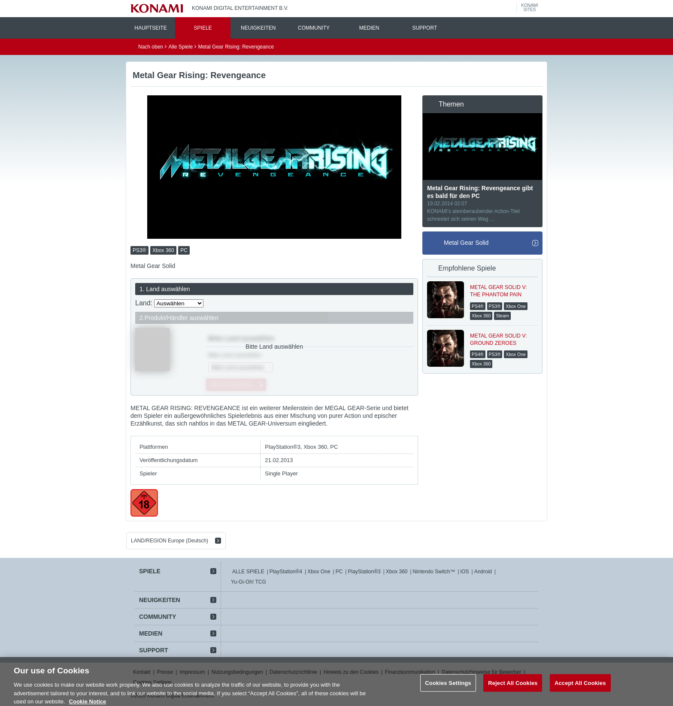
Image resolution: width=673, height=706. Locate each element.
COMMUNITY (314, 28)
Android (483, 572)
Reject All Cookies (512, 689)
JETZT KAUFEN (230, 384)
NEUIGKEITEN (258, 28)
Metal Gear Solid (466, 242)
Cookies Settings (448, 689)
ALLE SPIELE (248, 572)
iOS (465, 572)
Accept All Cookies (580, 689)
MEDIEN (369, 28)
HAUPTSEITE (150, 28)
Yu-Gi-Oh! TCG (248, 582)
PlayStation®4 (286, 572)
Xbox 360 (397, 572)
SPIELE (203, 28)
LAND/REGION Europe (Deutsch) (169, 541)
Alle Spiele (180, 47)
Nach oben (150, 47)
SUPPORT (424, 28)
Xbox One (318, 572)
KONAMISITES (529, 7)
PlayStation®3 (364, 572)
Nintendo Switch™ (434, 572)
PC (339, 572)
